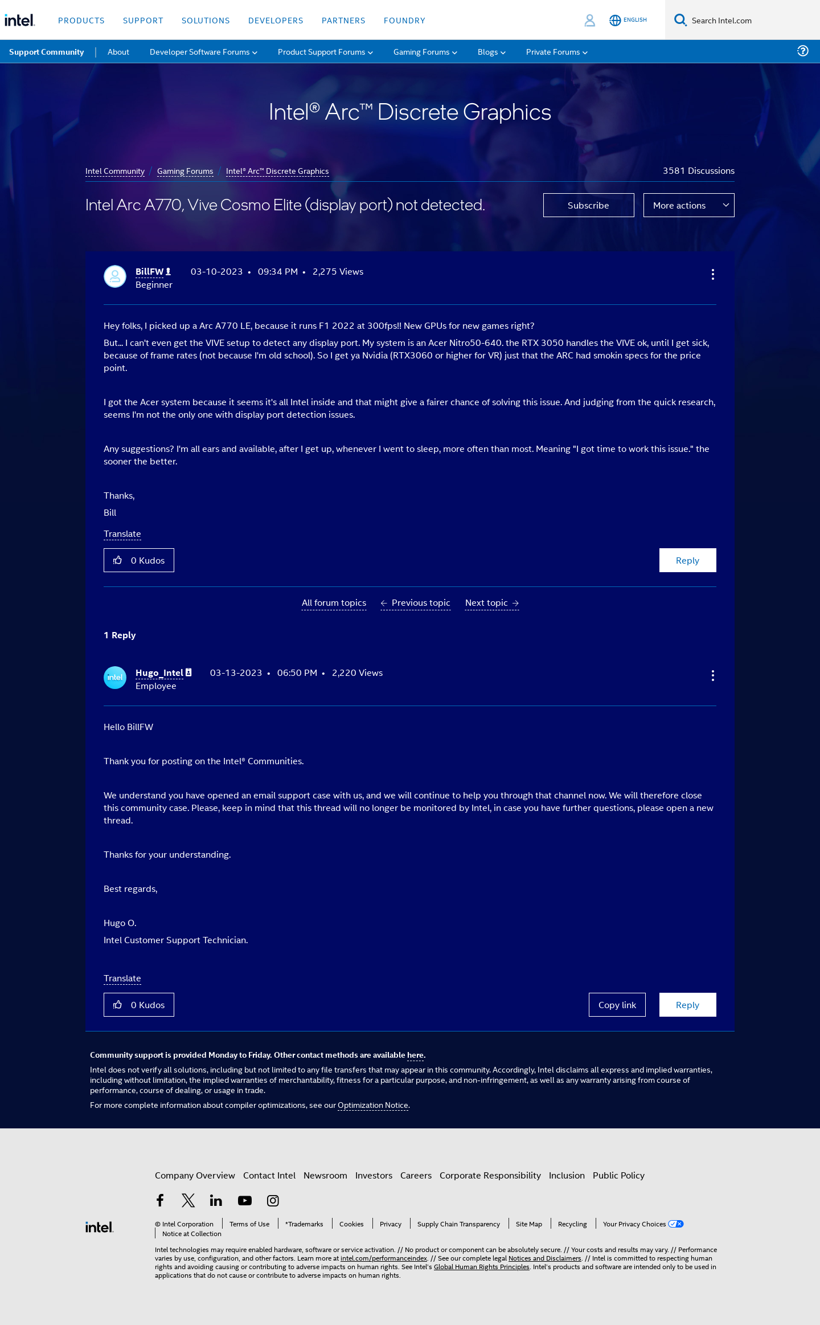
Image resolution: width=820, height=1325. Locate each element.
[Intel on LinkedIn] (216, 1201)
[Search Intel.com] (753, 20)
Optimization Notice (373, 1104)
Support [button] (143, 20)
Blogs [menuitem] (488, 51)
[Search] (680, 20)
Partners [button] (344, 20)
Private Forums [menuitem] (553, 51)
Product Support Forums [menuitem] (322, 51)
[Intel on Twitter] (188, 1201)
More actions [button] (679, 204)
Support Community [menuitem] (46, 51)
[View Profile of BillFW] (153, 271)
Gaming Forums (185, 170)
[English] (628, 20)
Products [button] (81, 20)
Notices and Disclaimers (545, 1257)
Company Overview (195, 1174)
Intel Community (115, 170)
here (415, 1054)
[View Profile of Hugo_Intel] (164, 672)
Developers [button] (276, 20)
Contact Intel (269, 1174)
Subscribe (588, 204)
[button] (711, 274)
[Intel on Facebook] (160, 1201)
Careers (416, 1174)
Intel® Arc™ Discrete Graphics (277, 170)
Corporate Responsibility (490, 1174)
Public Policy (619, 1174)
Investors (373, 1174)
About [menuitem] (118, 51)
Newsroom (325, 1174)
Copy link (617, 1004)
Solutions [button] (206, 20)
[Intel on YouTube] (245, 1201)
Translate (122, 533)
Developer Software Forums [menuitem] (200, 51)
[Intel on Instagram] (272, 1201)
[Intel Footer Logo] (99, 1225)
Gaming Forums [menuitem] (421, 51)
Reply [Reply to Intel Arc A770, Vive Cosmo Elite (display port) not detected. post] (687, 559)
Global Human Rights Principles (482, 1266)
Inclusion (567, 1174)
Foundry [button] (405, 20)
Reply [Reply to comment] (687, 1004)
